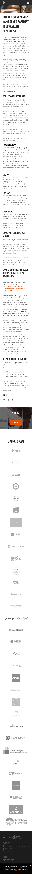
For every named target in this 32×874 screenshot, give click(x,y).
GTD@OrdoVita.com (10, 849)
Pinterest (12, 861)
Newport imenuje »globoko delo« (16, 165)
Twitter (4, 399)
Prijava (16, 422)
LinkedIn (12, 399)
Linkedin (8, 861)
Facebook (8, 399)
